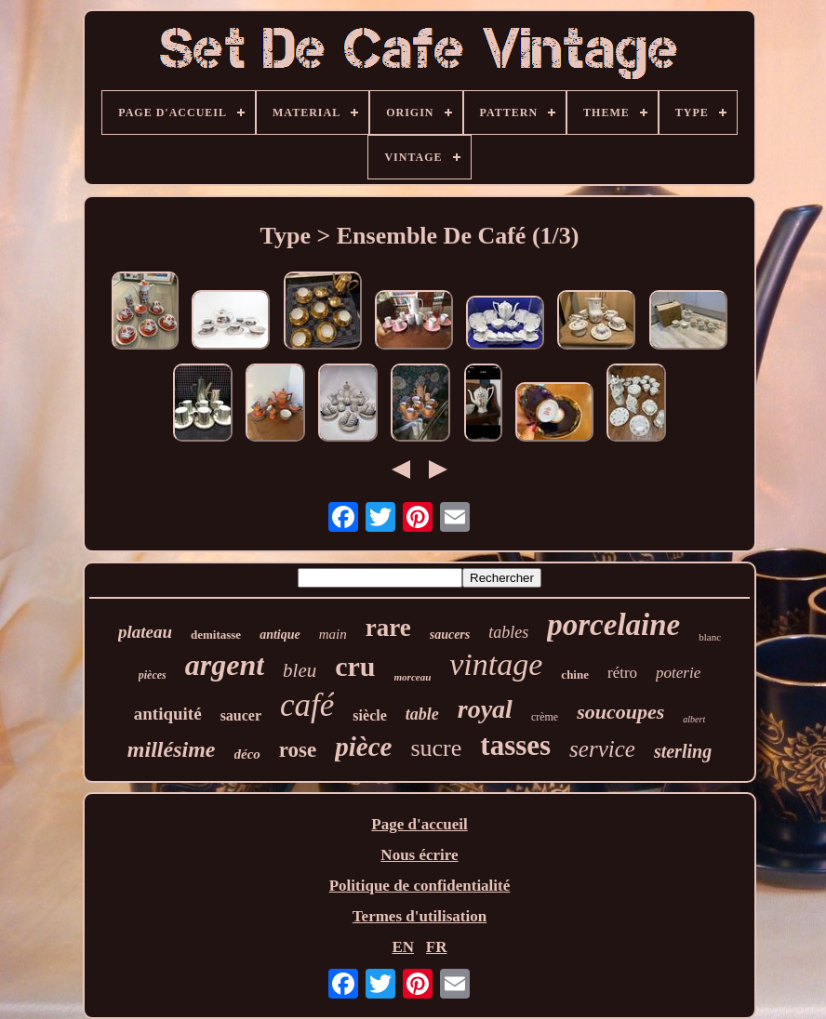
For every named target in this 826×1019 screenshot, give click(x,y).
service (602, 748)
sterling (683, 751)
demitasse (216, 635)
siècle (369, 715)
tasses (515, 745)
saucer (240, 715)
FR (436, 947)
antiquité (168, 713)
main (333, 634)
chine (575, 675)
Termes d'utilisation (419, 916)
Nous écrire (419, 855)
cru (355, 666)
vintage (495, 664)
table (422, 714)
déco (247, 754)
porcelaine (613, 625)
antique (280, 635)
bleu (299, 670)
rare (388, 628)
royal (485, 709)
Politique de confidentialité (420, 885)
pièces (153, 675)
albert (694, 719)
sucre (435, 747)
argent (224, 665)
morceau (413, 676)
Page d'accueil (419, 824)
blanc (710, 636)
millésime (171, 749)
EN (403, 947)
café (307, 705)
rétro (622, 673)
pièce (363, 746)
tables (508, 632)
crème (544, 716)
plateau (145, 632)
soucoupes (620, 711)
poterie (678, 673)
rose (297, 749)
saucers (450, 635)
